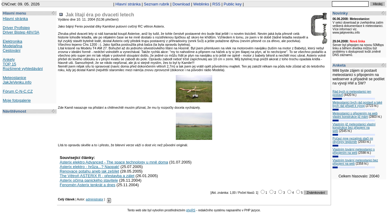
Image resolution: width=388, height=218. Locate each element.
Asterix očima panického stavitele (89, 180)
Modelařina (12, 46)
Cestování (12, 50)
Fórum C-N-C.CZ (18, 91)
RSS (216, 4)
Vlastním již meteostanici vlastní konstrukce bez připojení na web (354, 128)
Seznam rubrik (156, 4)
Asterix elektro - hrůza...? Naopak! (89, 166)
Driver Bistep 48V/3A (21, 32)
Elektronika (12, 41)
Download (181, 4)
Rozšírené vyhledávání (23, 68)
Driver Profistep (16, 27)
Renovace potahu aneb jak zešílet (89, 171)
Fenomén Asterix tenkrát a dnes (87, 185)
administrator (94, 199)
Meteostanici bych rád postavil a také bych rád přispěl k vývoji (357, 104)
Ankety (9, 59)
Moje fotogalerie (17, 100)
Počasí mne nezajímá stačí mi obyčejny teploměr (353, 140)
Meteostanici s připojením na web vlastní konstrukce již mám (355, 115)
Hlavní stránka (128, 4)
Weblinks (201, 4)
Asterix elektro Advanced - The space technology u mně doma (114, 162)
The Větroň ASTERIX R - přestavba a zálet (97, 175)
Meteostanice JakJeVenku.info (17, 79)
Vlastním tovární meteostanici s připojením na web (354, 151)
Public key (233, 4)
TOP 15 (9, 64)
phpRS (191, 210)
